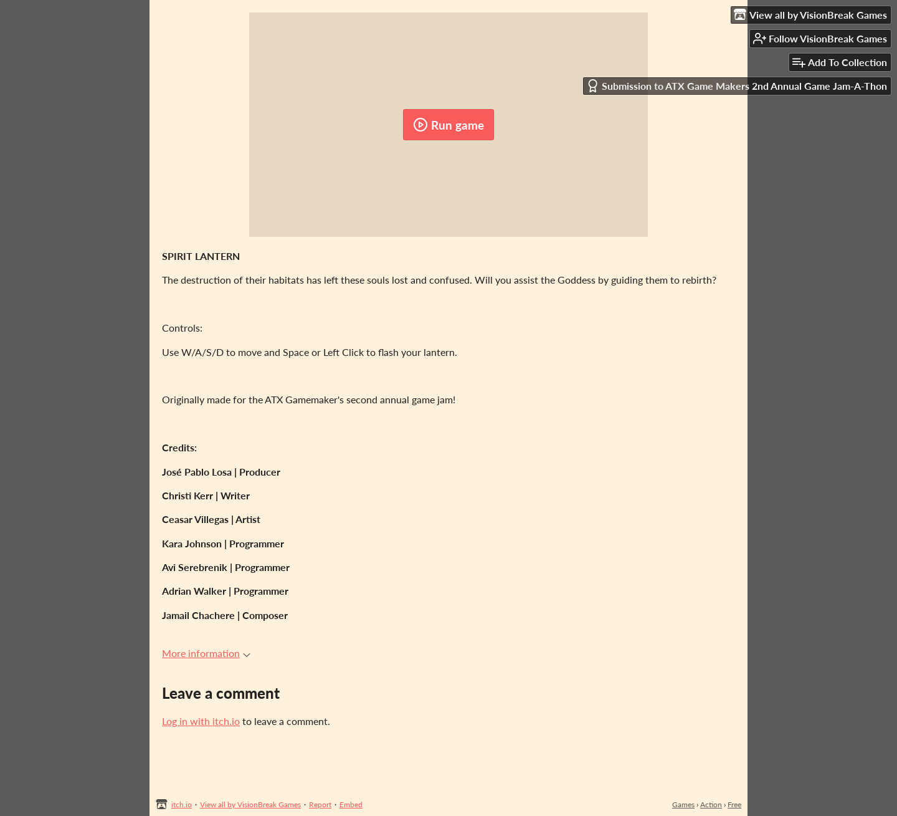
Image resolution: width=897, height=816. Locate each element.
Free (734, 804)
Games (683, 804)
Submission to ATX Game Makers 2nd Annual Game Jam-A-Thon (736, 85)
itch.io (181, 804)
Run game (448, 124)
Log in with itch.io (201, 721)
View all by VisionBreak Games (250, 804)
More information (206, 653)
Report (320, 804)
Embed (351, 804)
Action (711, 804)
